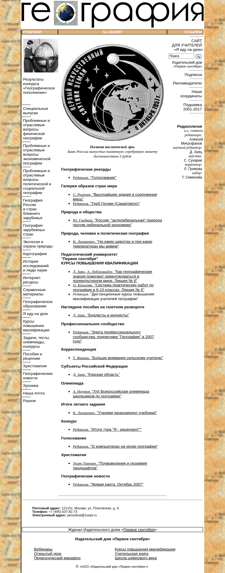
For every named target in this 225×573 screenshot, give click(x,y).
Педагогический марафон (57, 558)
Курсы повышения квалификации (36, 325)
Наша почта (33, 393)
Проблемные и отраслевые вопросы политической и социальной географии (36, 182)
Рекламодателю (188, 83)
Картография (34, 254)
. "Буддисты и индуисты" (101, 315)
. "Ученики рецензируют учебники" (115, 413)
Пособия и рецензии (32, 356)
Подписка (194, 74)
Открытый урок (47, 553)
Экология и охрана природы (37, 244)
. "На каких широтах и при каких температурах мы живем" (112, 243)
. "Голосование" (95, 177)
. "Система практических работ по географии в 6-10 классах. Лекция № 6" (113, 287)
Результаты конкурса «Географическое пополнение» (38, 86)
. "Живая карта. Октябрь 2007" (108, 484)
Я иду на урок (35, 313)
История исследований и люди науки (35, 265)
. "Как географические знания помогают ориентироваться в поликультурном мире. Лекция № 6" (112, 276)
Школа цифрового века (136, 558)
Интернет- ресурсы (31, 280)
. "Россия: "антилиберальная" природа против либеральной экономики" (117, 222)
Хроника (30, 385)
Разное (29, 401)
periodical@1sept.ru (82, 515)
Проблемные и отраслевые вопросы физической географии (36, 129)
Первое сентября (139, 529)
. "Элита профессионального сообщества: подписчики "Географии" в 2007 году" (113, 336)
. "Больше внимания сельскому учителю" (118, 358)
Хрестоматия (34, 366)
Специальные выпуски (35, 110)
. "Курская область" (96, 374)
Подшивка (193, 107)
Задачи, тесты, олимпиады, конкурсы (36, 342)
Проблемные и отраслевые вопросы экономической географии (36, 154)
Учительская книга (131, 553)
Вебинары (43, 549)
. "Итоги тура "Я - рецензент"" (107, 429)
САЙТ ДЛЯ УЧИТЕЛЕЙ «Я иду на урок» (187, 45)
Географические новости (37, 375)
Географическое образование (37, 304)
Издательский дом (187, 64)
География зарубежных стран (33, 229)
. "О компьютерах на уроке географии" (115, 446)
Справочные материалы (34, 292)
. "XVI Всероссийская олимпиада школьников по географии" (111, 393)
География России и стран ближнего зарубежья (32, 209)
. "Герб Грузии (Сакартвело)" (106, 203)
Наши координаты (191, 93)
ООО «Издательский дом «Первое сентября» (114, 566)
